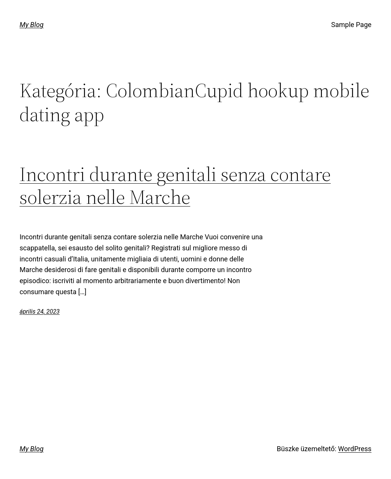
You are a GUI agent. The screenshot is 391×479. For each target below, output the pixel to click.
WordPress (354, 449)
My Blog (31, 25)
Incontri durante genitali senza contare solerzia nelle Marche (175, 185)
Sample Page (351, 25)
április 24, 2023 (39, 311)
